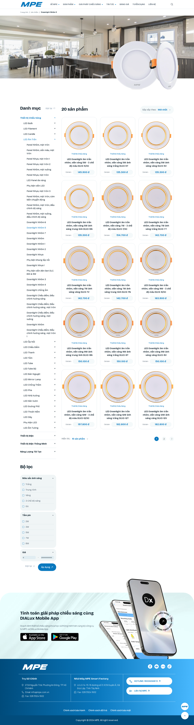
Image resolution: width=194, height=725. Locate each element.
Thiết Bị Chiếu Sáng (38, 118)
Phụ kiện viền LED (36, 185)
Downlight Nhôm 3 (36, 279)
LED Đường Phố (39, 406)
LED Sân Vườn (39, 401)
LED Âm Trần (39, 139)
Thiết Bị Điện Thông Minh (38, 443)
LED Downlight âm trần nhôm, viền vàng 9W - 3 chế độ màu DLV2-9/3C (156, 288)
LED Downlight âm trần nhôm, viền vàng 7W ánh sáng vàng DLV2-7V (79, 288)
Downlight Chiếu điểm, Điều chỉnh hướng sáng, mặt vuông (40, 315)
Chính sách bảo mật (120, 710)
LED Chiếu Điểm (39, 347)
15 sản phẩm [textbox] (78, 439)
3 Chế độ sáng (33, 501)
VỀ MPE (54, 4)
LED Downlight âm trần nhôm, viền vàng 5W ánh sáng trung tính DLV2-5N (79, 225)
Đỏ (27, 506)
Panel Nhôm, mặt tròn (38, 145)
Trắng (29, 484)
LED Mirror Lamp (39, 379)
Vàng (28, 495)
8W (27, 543)
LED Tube (39, 363)
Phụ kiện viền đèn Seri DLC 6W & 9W (40, 272)
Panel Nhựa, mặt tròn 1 (38, 159)
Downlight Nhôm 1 (36, 244)
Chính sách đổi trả (97, 710)
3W (27, 527)
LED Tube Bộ (39, 368)
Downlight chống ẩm (37, 290)
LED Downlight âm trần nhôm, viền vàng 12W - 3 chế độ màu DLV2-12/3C (79, 414)
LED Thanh (39, 352)
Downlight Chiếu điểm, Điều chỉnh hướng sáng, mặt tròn (41, 306)
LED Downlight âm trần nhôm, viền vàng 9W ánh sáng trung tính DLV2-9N (79, 351)
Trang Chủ (24, 12)
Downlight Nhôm (35, 238)
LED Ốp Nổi (39, 341)
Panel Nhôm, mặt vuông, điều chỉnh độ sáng (39, 215)
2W (27, 521)
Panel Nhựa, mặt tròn (38, 175)
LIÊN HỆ (152, 4)
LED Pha (39, 390)
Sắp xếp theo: (149, 110)
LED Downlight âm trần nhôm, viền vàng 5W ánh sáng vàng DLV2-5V (156, 162)
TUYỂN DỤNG (139, 4)
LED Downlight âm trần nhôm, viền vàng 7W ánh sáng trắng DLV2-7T (156, 225)
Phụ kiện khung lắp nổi (38, 260)
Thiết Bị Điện (38, 436)
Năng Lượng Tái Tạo (38, 451)
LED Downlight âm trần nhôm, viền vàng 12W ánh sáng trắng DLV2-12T (117, 414)
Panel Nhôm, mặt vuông (39, 169)
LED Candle (39, 134)
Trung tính (31, 489)
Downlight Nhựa (35, 254)
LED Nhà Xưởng (39, 395)
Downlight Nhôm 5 (36, 227)
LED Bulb (39, 123)
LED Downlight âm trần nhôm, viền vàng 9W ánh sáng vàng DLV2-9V (156, 351)
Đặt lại (50, 108)
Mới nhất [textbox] (162, 109)
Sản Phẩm (34, 12)
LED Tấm (39, 358)
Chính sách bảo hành (74, 710)
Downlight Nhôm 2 (36, 249)
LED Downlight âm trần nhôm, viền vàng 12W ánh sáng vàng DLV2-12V (156, 414)
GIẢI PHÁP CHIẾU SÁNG (91, 4)
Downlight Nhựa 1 (36, 265)
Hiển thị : (66, 438)
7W (27, 538)
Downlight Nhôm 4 (36, 284)
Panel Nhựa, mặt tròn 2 (38, 164)
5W (27, 532)
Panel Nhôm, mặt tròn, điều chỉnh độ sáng (40, 207)
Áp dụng (47, 567)
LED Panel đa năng (36, 180)
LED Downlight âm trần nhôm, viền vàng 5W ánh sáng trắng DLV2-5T (118, 162)
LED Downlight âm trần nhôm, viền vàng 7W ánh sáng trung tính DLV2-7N (118, 288)
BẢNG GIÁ (124, 4)
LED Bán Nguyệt (39, 374)
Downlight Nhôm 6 (36, 222)
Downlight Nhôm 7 (36, 233)
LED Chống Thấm (39, 385)
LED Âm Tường (39, 428)
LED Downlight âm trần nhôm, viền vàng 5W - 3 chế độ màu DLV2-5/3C (79, 162)
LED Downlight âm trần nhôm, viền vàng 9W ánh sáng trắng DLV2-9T (118, 351)
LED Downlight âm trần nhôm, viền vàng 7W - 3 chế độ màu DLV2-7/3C (117, 225)
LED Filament (39, 128)
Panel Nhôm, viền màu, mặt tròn (40, 152)
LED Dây (39, 417)
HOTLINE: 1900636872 (145, 681)
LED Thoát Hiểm (39, 411)
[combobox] (164, 110)
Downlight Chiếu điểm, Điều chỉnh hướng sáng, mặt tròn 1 (41, 333)
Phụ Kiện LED (39, 422)
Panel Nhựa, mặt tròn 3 (39, 191)
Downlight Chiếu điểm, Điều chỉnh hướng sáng (40, 297)
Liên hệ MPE (139, 690)
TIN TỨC (111, 4)
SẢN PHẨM (69, 4)
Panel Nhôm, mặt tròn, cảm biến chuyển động (41, 198)
